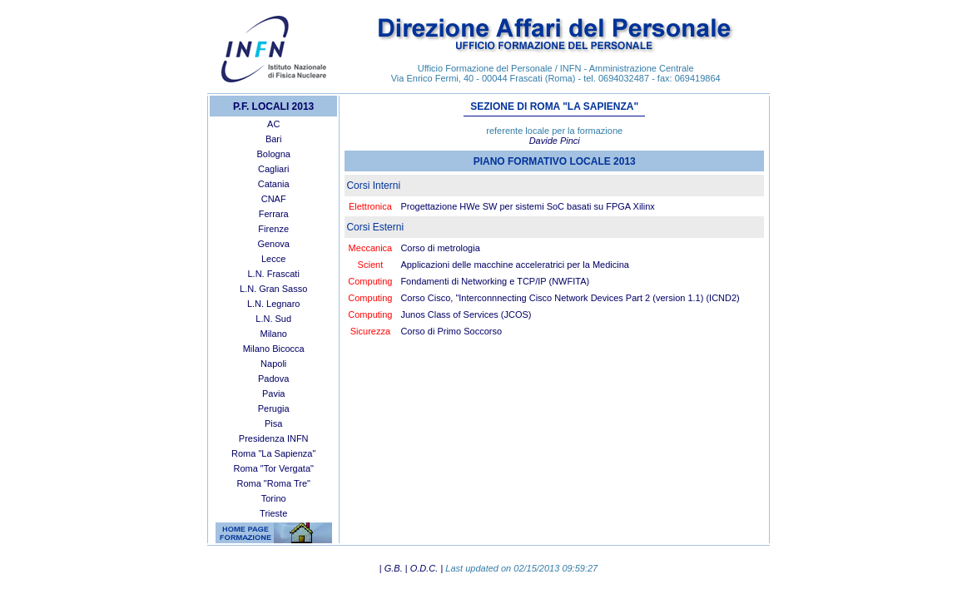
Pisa (273, 423)
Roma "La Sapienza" (273, 453)
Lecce (273, 259)
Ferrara (274, 214)
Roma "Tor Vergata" (273, 468)
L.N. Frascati (274, 274)
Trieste (273, 513)
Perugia (274, 408)
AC (273, 124)
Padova (273, 379)
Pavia (273, 394)
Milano (273, 334)
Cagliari (273, 169)
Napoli (273, 364)
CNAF (273, 199)
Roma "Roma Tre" (273, 483)
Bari (273, 139)
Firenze (273, 229)
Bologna (273, 154)
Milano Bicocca (274, 349)
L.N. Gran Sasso (273, 289)
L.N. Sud (273, 319)
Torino (273, 498)
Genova (273, 244)
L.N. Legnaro (273, 304)
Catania (274, 184)
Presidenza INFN (274, 438)
